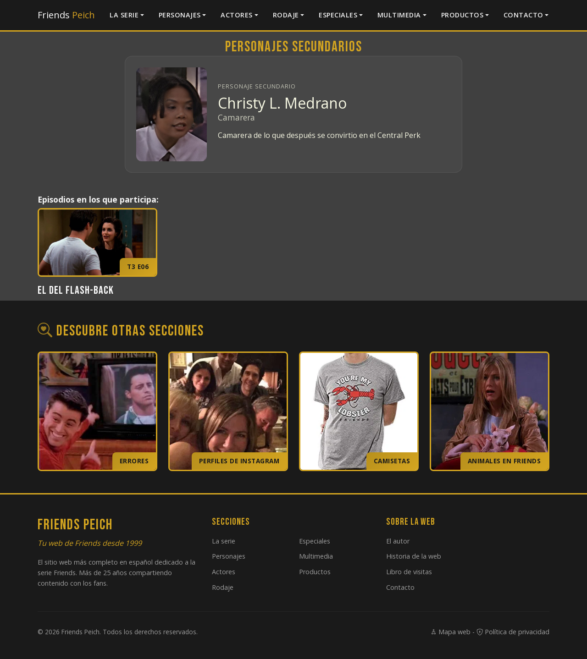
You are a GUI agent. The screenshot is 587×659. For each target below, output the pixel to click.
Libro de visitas (409, 571)
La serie (124, 15)
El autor (398, 541)
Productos (462, 15)
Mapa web (450, 631)
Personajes (180, 15)
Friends (66, 15)
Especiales (338, 15)
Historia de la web (413, 556)
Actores (237, 15)
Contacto (523, 15)
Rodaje (286, 15)
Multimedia (399, 15)
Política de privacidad (512, 631)
